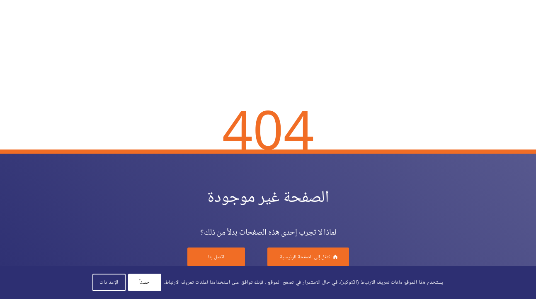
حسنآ (144, 282)
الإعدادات (109, 282)
